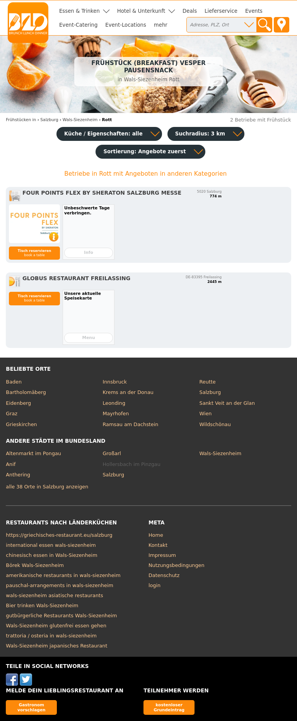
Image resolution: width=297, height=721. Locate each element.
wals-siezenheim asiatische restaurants (54, 595)
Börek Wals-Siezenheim (35, 565)
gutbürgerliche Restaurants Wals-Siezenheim (61, 615)
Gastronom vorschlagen (31, 707)
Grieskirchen (21, 424)
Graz (11, 413)
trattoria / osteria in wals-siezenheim (51, 636)
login (154, 585)
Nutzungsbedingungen (176, 565)
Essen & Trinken (79, 11)
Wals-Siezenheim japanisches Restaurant (56, 646)
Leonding (113, 403)
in (21, 119)
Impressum (162, 555)
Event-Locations (125, 25)
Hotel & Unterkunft (141, 11)
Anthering (18, 475)
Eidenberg (18, 403)
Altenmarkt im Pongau (33, 453)
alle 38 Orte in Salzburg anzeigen (47, 487)
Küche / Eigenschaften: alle (103, 134)
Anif (10, 464)
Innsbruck (114, 382)
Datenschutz (163, 575)
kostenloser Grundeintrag (169, 707)
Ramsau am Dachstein (130, 424)
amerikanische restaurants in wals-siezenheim (63, 575)
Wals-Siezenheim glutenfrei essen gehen (56, 626)
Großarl (111, 453)
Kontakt (157, 545)
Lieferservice (221, 11)
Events (254, 11)
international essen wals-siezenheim (51, 545)
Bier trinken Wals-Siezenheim (42, 605)
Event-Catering (78, 25)
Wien (206, 413)
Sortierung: (144, 151)
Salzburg (210, 392)
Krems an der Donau (127, 392)
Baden (14, 382)
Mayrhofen (115, 413)
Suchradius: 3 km (200, 134)
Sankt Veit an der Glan (227, 403)
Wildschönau (215, 424)
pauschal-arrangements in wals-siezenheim (59, 585)
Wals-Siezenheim (221, 453)
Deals (190, 11)
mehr (160, 25)
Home (155, 535)
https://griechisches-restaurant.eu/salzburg (59, 535)
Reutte (208, 382)
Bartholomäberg (26, 392)
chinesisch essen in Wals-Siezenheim (51, 555)
